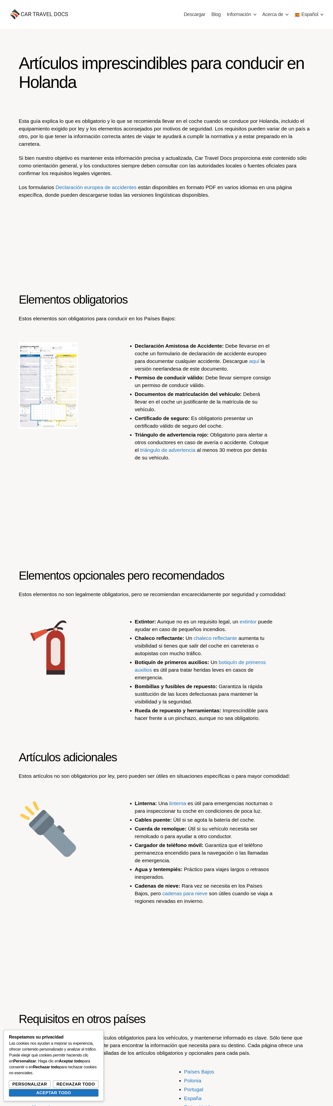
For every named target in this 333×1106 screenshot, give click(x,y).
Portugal (193, 1089)
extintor (248, 621)
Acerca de (272, 14)
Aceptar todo (53, 1092)
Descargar (194, 14)
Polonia (192, 1080)
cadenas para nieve (184, 893)
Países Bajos (199, 1071)
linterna (177, 803)
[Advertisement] (166, 239)
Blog (216, 14)
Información (239, 14)
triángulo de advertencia (167, 450)
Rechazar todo (75, 1084)
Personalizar (29, 1084)
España (192, 1098)
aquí (254, 361)
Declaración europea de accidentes (95, 187)
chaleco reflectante (215, 638)
